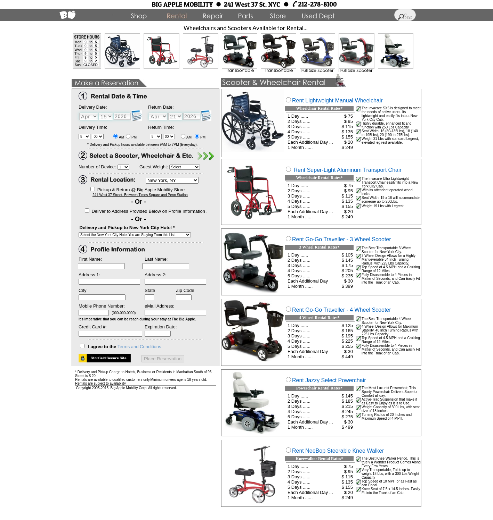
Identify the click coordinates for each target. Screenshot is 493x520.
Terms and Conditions (139, 346)
